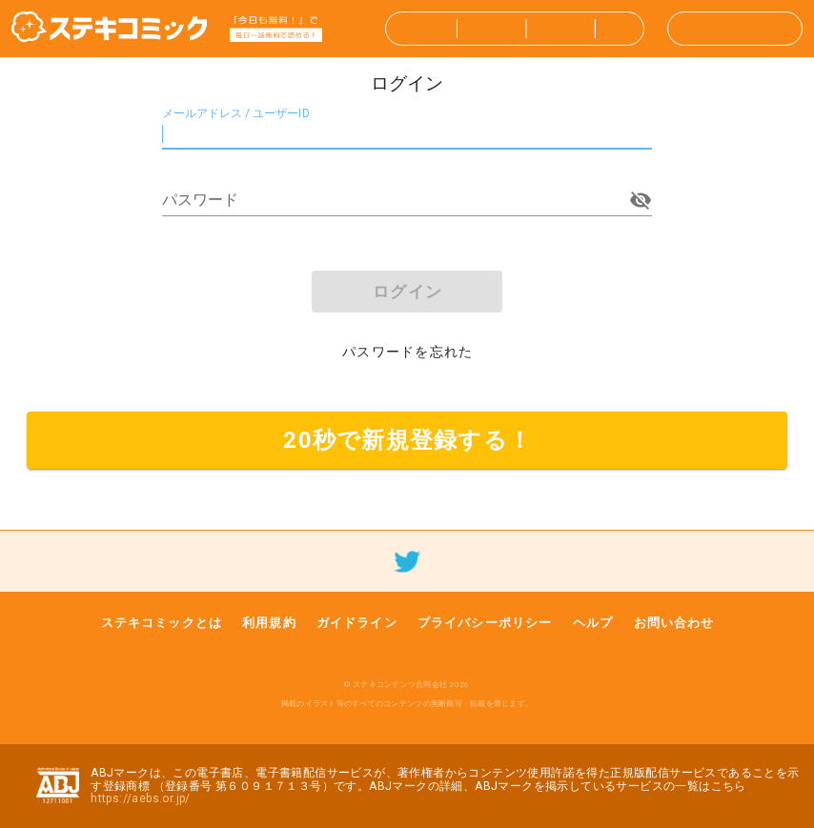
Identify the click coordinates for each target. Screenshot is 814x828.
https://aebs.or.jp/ (141, 798)
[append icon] (640, 200)
